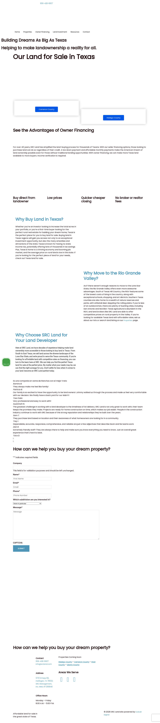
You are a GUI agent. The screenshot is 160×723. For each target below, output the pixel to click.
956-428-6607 (47, 3)
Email (16, 483)
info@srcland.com (44, 664)
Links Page (110, 679)
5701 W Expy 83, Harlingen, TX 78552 (45, 680)
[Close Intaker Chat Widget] (152, 646)
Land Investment (60, 32)
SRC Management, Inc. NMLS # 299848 (45, 686)
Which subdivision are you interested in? (31, 500)
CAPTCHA (17, 543)
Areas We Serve (69, 673)
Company (17, 463)
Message (17, 508)
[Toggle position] (147, 646)
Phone (16, 491)
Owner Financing (42, 32)
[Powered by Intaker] (139, 718)
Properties (27, 32)
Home (17, 32)
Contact (86, 32)
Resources (75, 32)
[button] (80, 439)
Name (16, 475)
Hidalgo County (113, 118)
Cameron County (46, 109)
